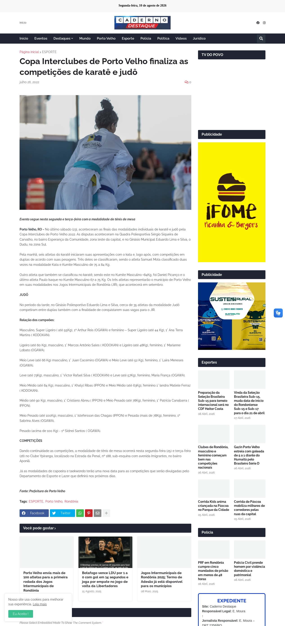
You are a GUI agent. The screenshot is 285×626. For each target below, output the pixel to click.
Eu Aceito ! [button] (21, 614)
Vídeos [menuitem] (181, 38)
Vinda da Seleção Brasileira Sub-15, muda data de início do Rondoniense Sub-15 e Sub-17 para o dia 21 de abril (249, 403)
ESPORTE (49, 52)
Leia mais (40, 604)
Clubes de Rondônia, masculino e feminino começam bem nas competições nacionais (213, 457)
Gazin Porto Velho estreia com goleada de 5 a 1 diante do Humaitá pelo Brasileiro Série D (249, 455)
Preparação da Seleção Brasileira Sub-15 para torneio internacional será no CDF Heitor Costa (213, 401)
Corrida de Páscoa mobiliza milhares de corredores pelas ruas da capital (249, 508)
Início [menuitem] (24, 38)
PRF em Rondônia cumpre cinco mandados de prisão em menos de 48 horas (213, 571)
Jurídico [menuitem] (199, 38)
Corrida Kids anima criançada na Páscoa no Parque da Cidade (213, 506)
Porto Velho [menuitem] (106, 38)
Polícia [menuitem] (145, 38)
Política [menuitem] (163, 38)
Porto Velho (53, 501)
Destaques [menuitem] (61, 38)
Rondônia (71, 501)
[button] (261, 38)
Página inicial (29, 52)
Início (23, 22)
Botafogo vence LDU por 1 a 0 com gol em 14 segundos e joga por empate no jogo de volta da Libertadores (105, 579)
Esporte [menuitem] (128, 38)
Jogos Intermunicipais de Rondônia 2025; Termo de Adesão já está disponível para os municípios (162, 579)
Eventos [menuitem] (40, 38)
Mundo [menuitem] (85, 38)
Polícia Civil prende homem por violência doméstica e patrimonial (249, 569)
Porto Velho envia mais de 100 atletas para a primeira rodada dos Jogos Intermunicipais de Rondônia (45, 581)
